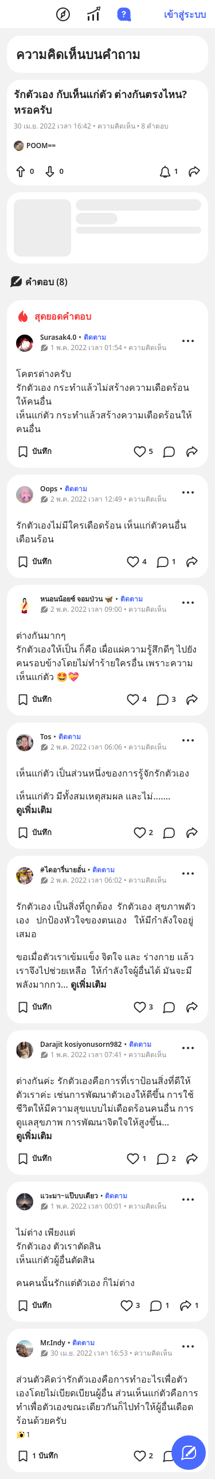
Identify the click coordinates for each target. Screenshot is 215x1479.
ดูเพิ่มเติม (34, 809)
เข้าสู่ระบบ (185, 14)
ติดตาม (95, 337)
